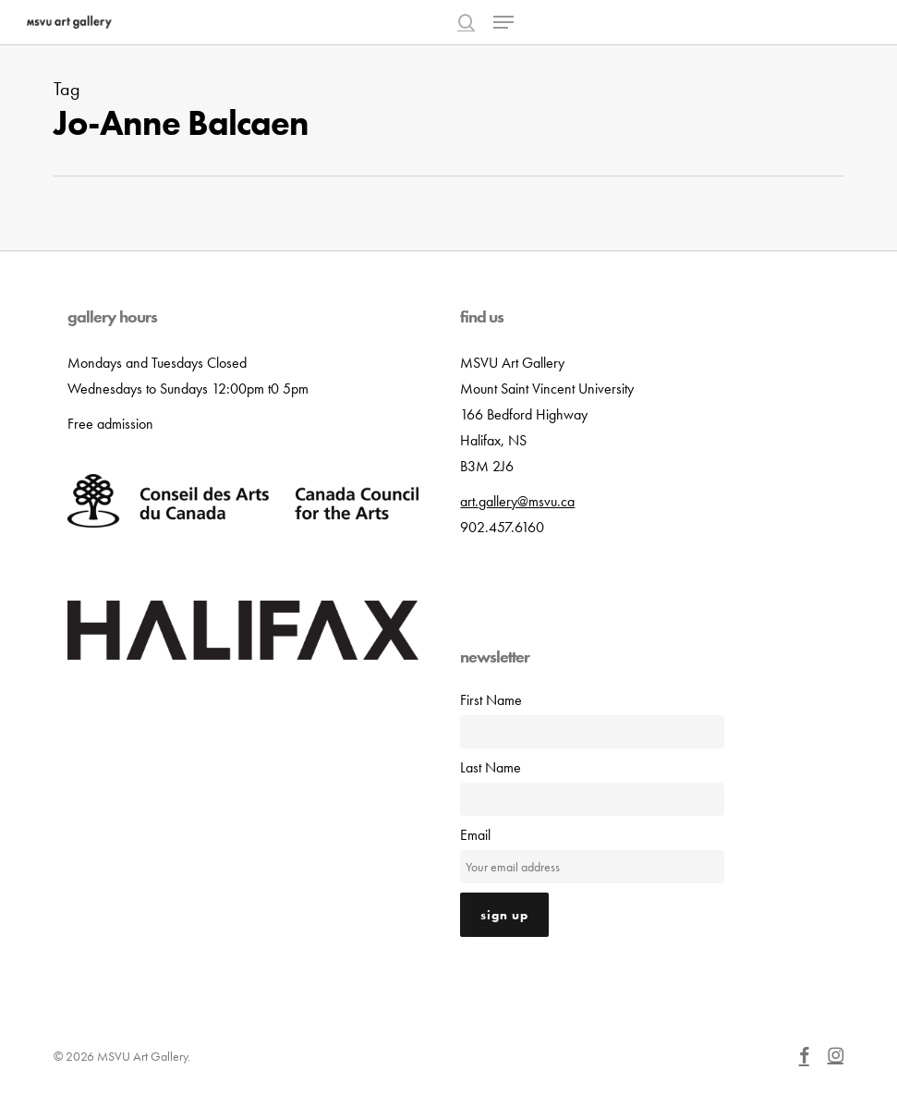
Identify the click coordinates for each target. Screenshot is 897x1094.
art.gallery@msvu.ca (517, 501)
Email (475, 835)
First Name (491, 700)
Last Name (490, 767)
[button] (503, 22)
